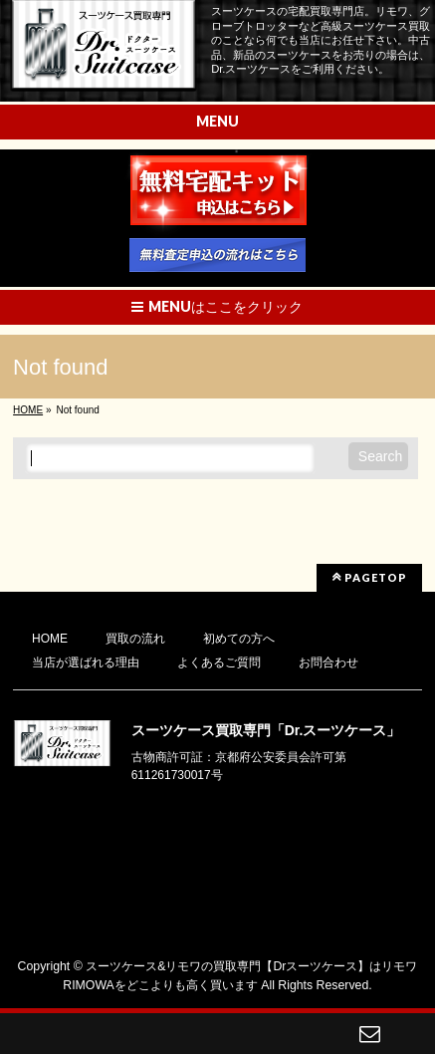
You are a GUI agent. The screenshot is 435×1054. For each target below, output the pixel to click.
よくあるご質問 (219, 662)
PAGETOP (369, 577)
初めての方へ (239, 639)
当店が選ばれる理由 (85, 662)
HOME (50, 639)
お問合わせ (328, 662)
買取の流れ (135, 639)
